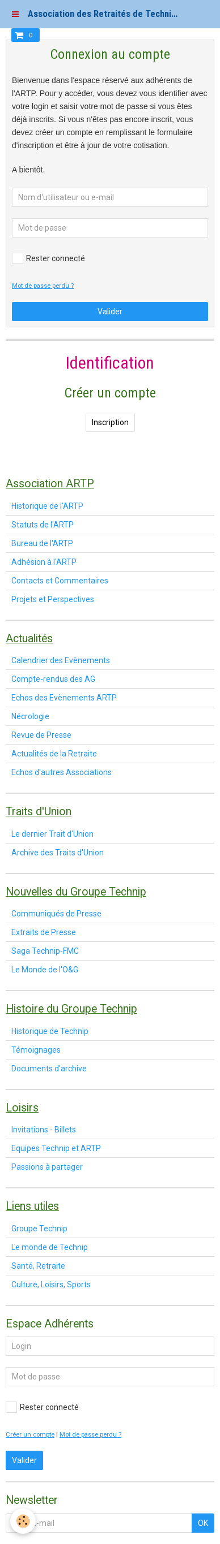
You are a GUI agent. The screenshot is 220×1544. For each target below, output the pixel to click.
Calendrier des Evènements (60, 660)
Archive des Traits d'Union (57, 852)
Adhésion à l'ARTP (44, 561)
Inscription (110, 422)
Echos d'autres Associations (61, 772)
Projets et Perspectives (52, 599)
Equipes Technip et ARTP (56, 1148)
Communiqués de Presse (56, 913)
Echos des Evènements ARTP (64, 697)
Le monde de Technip (49, 1247)
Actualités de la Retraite (54, 753)
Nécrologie (30, 716)
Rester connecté (48, 258)
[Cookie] (23, 1521)
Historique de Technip (49, 1031)
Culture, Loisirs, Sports (51, 1284)
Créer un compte (30, 1434)
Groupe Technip (39, 1228)
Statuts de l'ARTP (42, 524)
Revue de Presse (41, 734)
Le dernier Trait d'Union (52, 833)
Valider (110, 311)
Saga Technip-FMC (45, 950)
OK (203, 1523)
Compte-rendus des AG (53, 679)
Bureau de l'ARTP (42, 543)
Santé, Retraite (38, 1265)
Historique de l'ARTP (47, 506)
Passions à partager (47, 1166)
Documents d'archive (49, 1068)
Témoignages (36, 1049)
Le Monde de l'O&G (44, 969)
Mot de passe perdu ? (43, 285)
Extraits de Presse (43, 932)
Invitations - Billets (43, 1129)
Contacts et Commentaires (59, 580)
